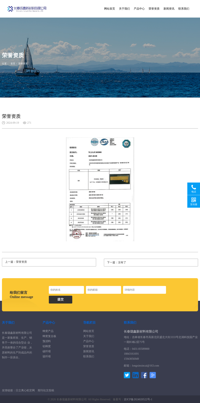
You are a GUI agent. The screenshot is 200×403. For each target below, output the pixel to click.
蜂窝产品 (48, 330)
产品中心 (139, 8)
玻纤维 (47, 355)
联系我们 (183, 8)
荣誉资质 (154, 8)
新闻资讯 (168, 8)
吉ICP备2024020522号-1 (138, 398)
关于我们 (124, 8)
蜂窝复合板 (49, 335)
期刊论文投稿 (46, 389)
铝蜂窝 (47, 345)
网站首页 (109, 8)
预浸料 (47, 340)
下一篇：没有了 (116, 261)
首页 (13, 63)
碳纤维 (47, 350)
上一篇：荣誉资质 (16, 261)
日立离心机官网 (25, 389)
